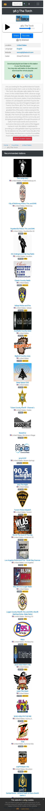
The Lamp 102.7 (22, 178)
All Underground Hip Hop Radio (22, 254)
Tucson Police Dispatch (22, 510)
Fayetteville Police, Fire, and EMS (22, 229)
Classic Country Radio (22, 280)
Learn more (25, 809)
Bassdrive (22, 433)
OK (17, 809)
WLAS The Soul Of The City (22, 535)
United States (22, 45)
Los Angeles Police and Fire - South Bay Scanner (22, 560)
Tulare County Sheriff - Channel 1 (22, 408)
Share (16, 36)
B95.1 (22, 639)
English (19, 49)
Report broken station (22, 139)
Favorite (27, 36)
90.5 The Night (22, 485)
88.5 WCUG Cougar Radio (22, 587)
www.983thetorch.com (25, 52)
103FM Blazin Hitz (22, 767)
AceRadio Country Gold (22, 331)
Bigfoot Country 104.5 (22, 356)
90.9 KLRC (22, 458)
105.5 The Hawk (22, 691)
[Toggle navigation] (38, 3)
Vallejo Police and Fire (22, 306)
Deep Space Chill (22, 382)
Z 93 (22, 741)
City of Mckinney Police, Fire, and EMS (22, 203)
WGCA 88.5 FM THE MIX (22, 716)
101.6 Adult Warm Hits (22, 665)
